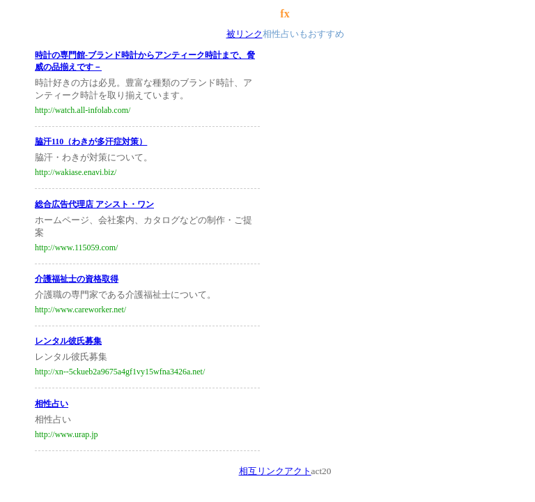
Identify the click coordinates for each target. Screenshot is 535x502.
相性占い (51, 404)
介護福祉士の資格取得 (76, 279)
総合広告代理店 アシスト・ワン (94, 204)
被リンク (244, 34)
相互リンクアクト (275, 471)
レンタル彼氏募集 (68, 341)
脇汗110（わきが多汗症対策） (91, 141)
